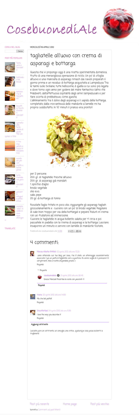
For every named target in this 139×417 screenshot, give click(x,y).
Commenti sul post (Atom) (49, 409)
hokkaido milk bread (20, 79)
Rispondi (40, 264)
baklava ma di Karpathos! (19, 95)
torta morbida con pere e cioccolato (19, 181)
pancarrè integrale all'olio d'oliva (19, 197)
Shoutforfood (42, 310)
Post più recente (39, 404)
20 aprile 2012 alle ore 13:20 (68, 251)
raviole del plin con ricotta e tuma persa (19, 164)
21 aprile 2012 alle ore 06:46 (71, 275)
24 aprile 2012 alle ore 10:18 (59, 310)
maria (39, 294)
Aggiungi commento (39, 324)
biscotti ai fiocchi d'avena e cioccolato (20, 112)
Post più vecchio (100, 404)
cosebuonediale (50, 275)
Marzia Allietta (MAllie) (46, 251)
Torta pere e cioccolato (19, 67)
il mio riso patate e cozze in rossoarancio (19, 147)
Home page (70, 404)
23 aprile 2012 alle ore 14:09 (54, 294)
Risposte (43, 270)
